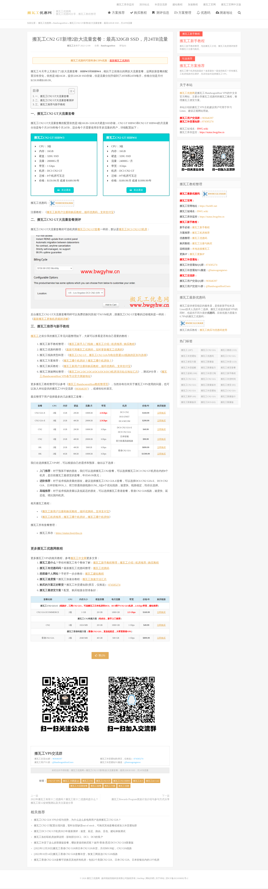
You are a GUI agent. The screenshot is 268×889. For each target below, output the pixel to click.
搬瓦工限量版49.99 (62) (227, 403)
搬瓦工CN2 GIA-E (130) (228, 357)
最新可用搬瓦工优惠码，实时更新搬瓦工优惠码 (94, 350)
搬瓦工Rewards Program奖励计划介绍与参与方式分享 (141, 800)
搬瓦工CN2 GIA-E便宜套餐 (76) (228, 391)
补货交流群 (161, 4)
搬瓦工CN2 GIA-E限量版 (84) (189, 386)
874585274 (114, 585)
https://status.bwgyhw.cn (69, 533)
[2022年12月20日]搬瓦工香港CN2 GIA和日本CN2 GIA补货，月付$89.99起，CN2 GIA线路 (83, 849)
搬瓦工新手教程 (201, 227)
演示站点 (144, 4)
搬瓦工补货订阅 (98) (208, 374)
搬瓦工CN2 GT (103, 781)
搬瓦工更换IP (197, 254)
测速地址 (224, 12)
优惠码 (203, 12)
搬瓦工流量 (123, 786)
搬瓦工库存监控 (125, 4)
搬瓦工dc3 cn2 (152, 781)
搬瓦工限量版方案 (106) (208, 368)
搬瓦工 (70, 45)
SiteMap (140, 879)
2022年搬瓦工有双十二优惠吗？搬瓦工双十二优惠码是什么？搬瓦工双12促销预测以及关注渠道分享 (64, 802)
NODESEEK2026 (61, 204)
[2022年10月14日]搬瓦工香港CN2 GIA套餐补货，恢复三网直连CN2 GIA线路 (76, 854)
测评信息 (160, 12)
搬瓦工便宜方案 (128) (188, 362)
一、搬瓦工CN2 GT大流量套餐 (52, 96)
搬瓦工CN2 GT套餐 (88, 230)
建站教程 (178, 4)
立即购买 (161, 413)
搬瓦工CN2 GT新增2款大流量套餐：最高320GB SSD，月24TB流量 (100, 39)
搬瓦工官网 (209, 4)
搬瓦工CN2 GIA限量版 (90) (208, 380)
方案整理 (183, 12)
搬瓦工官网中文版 (231, 4)
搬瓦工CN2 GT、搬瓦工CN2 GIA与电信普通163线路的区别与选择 (107, 355)
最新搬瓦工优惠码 (120, 60)
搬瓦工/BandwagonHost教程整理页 (88, 384)
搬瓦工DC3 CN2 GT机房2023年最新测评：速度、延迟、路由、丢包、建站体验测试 (79, 832)
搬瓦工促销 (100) (189, 373)
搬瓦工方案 (110, 786)
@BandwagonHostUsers (62, 763)
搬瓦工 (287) (187, 350)
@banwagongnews (132, 763)
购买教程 (138, 12)
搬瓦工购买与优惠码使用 (213, 330)
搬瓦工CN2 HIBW (121, 781)
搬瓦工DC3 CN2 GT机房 (133, 230)
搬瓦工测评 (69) (188, 396)
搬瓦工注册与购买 (202, 243)
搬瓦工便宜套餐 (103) (228, 368)
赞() (100, 656)
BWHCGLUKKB (214, 194)
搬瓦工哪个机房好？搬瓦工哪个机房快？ (88, 361)
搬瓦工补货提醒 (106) (188, 368)
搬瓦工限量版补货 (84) (208, 386)
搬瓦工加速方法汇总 (94, 580)
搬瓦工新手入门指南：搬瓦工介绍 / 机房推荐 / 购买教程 (102, 344)
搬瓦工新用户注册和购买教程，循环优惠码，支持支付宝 (80, 212)
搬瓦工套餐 (96, 786)
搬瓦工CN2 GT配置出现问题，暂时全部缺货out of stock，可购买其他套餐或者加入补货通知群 (85, 826)
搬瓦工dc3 (138, 781)
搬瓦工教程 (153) (229, 350)
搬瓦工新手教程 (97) (228, 374)
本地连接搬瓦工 (201, 248)
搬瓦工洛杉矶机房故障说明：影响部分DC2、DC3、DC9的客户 (68, 837)
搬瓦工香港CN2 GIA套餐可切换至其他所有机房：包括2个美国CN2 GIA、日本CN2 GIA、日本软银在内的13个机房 (97, 860)
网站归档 (150, 879)
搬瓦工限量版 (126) (207, 362)
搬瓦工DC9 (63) (208, 402)
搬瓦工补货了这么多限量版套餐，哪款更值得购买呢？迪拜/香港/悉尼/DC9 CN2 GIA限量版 (83, 843)
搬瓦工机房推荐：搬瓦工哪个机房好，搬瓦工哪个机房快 (75, 517)
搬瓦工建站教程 (94, 574)
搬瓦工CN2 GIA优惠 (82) (188, 391)
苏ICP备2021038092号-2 (177, 879)
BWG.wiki (202, 128)
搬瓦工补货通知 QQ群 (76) (208, 391)
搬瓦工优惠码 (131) (207, 357)
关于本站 (160, 879)
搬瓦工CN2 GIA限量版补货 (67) (208, 397)
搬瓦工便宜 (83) (228, 385)
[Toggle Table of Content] (70, 91)
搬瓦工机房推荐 (201, 232)
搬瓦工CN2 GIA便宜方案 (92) (188, 380)
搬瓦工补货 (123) (229, 361)
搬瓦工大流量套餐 (78, 786)
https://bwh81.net (208, 206)
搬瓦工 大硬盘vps (71, 781)
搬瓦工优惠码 (101, 568)
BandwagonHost (60, 23)
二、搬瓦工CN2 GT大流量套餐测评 (54, 100)
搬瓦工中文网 (78, 558)
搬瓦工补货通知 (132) (188, 357)
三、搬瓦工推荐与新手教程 (50, 104)
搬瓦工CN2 (87, 781)
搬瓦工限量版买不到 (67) (188, 403)
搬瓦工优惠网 (39, 13)
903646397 (82, 389)
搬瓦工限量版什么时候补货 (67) (228, 397)
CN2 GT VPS (54, 781)
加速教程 (193, 4)
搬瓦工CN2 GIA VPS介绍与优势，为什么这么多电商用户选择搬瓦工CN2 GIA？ (77, 820)
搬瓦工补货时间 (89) (228, 380)
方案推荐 (116, 12)
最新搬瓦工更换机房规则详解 (50, 319)
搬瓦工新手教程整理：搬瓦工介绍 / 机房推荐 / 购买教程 (126, 563)
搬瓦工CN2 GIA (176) (208, 351)
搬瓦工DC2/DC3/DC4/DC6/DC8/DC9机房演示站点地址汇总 (103, 372)
